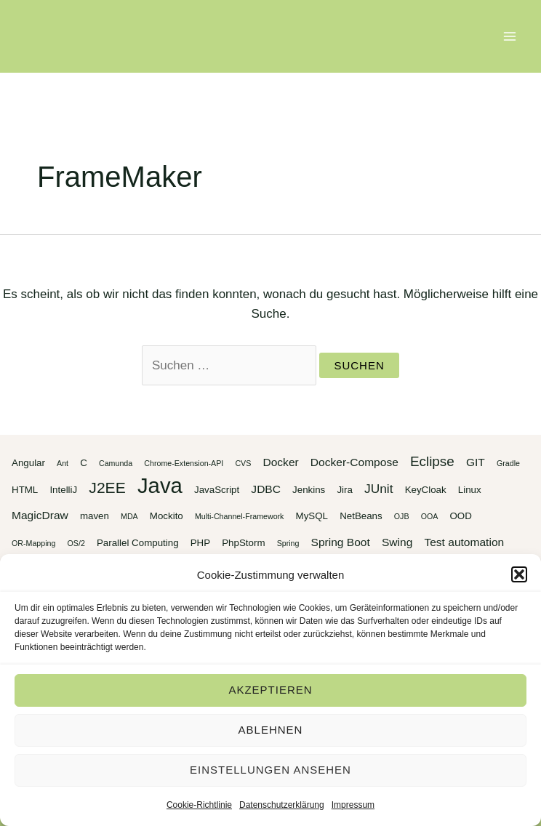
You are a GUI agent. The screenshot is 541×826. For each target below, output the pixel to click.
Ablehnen (271, 729)
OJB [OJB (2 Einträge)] (401, 516)
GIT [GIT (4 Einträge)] (475, 462)
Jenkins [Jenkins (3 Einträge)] (308, 489)
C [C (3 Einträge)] (83, 462)
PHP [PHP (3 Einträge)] (200, 542)
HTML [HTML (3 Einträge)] (25, 489)
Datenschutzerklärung (281, 805)
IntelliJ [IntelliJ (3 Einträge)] (63, 489)
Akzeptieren (270, 689)
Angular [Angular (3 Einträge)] (28, 462)
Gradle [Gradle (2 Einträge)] (508, 463)
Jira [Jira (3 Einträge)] (344, 489)
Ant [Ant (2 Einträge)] (62, 463)
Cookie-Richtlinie (199, 805)
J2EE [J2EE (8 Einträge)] (107, 487)
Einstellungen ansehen (270, 769)
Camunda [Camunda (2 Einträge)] (115, 463)
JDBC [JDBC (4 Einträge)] (266, 489)
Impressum (353, 805)
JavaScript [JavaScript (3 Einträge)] (216, 489)
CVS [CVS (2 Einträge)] (243, 463)
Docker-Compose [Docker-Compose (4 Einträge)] (354, 462)
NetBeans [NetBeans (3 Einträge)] (361, 515)
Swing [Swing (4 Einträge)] (397, 542)
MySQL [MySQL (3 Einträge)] (312, 515)
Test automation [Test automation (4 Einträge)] (464, 542)
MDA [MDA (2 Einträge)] (129, 516)
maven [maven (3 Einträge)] (94, 515)
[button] (519, 574)
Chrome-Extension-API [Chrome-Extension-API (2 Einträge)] (183, 463)
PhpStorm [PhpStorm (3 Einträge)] (243, 542)
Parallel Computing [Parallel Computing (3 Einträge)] (138, 542)
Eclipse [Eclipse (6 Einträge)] (432, 461)
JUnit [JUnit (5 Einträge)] (378, 488)
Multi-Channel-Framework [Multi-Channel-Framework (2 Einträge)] (239, 516)
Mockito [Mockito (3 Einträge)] (166, 515)
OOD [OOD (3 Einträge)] (460, 515)
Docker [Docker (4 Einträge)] (280, 462)
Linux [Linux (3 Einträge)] (469, 489)
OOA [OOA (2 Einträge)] (429, 516)
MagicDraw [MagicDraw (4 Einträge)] (40, 515)
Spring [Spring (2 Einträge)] (288, 543)
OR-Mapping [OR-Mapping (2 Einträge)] (33, 543)
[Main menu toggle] (510, 36)
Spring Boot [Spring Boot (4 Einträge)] (340, 542)
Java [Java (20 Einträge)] (160, 485)
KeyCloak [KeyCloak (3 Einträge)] (425, 489)
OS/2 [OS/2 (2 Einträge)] (76, 543)
